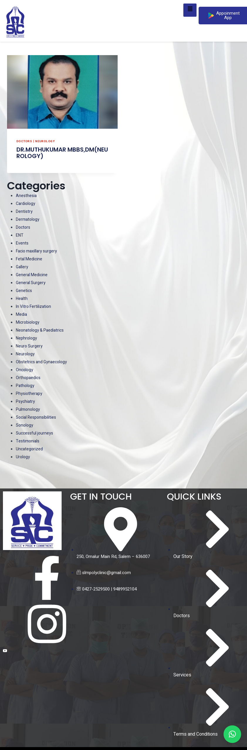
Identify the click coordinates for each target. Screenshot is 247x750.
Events (22, 243)
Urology (23, 457)
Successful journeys (35, 433)
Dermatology (28, 219)
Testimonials (28, 441)
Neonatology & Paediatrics (42, 330)
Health (22, 298)
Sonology (25, 425)
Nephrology (27, 338)
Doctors (24, 141)
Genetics (24, 290)
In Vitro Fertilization (35, 306)
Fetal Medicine (30, 259)
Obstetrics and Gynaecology (43, 362)
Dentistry (24, 211)
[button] (232, 734)
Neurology (45, 141)
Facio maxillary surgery (38, 251)
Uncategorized (30, 449)
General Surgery (31, 282)
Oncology (25, 369)
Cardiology (26, 203)
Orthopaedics (29, 377)
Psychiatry (26, 401)
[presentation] (62, 92)
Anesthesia (27, 195)
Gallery (22, 267)
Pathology (25, 385)
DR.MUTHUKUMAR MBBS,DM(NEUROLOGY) (62, 152)
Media (22, 314)
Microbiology (28, 322)
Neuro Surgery (30, 346)
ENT (20, 235)
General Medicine (32, 275)
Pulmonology (28, 409)
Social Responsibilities (37, 417)
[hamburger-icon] (190, 10)
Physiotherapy (29, 393)
